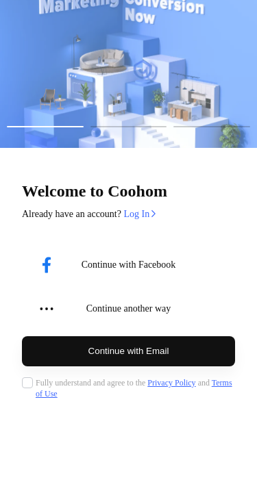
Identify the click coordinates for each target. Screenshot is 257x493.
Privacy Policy (171, 383)
